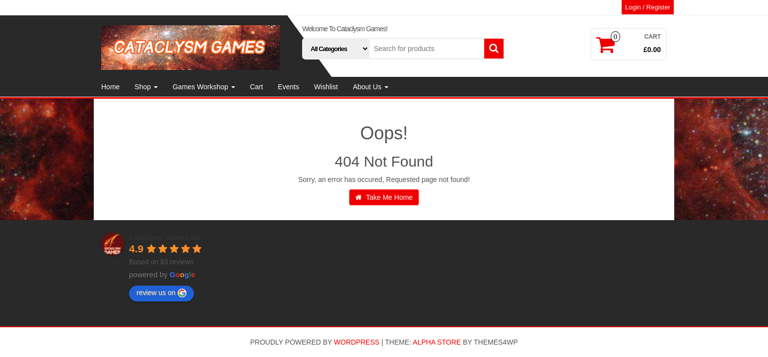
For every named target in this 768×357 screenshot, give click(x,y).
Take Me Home (384, 197)
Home (110, 87)
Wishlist (326, 87)
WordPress (357, 342)
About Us (370, 87)
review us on (161, 293)
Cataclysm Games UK (165, 237)
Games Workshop (204, 87)
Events (288, 87)
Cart (256, 87)
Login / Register (647, 7)
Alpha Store (437, 342)
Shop (146, 87)
